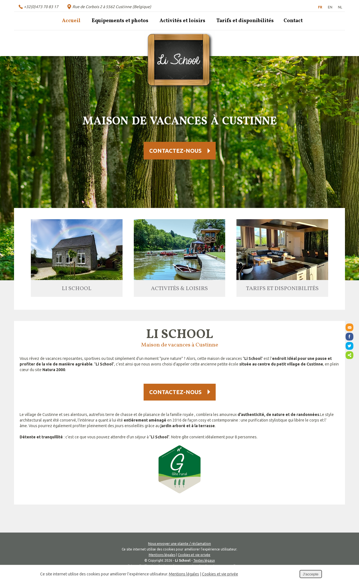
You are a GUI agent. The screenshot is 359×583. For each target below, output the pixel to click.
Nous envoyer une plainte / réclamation (179, 543)
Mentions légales (162, 555)
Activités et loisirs (182, 20)
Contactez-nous (175, 150)
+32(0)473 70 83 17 (41, 6)
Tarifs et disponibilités (245, 20)
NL (340, 7)
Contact (293, 20)
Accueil (71, 20)
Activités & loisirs (179, 289)
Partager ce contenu (349, 355)
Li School (76, 289)
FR (320, 7)
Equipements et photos (120, 20)
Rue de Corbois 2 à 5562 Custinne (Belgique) (111, 6)
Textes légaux (204, 560)
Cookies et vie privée (194, 555)
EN (330, 7)
